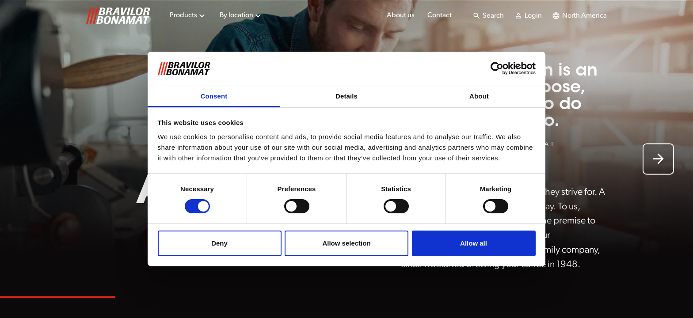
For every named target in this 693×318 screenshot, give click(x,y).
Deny (219, 243)
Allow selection (346, 243)
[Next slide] (658, 158)
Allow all (473, 243)
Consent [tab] (214, 96)
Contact (439, 15)
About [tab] (479, 96)
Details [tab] (346, 96)
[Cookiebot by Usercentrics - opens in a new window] (497, 68)
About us (401, 15)
